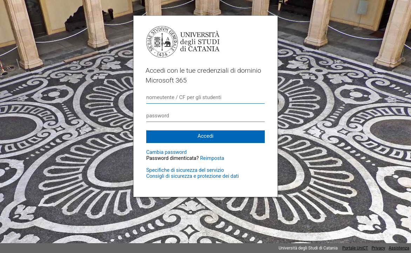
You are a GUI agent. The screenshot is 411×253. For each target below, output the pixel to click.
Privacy (378, 248)
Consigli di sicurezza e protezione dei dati (192, 176)
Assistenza (399, 248)
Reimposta (212, 158)
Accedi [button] (205, 136)
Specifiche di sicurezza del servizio (185, 170)
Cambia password (166, 152)
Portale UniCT (355, 248)
